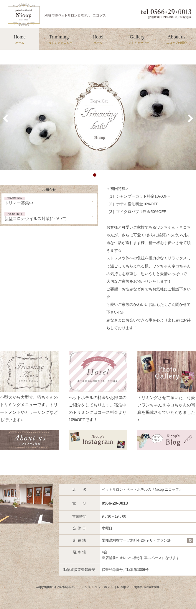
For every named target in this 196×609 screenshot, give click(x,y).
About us (176, 39)
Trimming (58, 39)
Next (187, 117)
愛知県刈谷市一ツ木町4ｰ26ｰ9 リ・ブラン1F (136, 540)
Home (19, 39)
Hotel (98, 39)
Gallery (137, 39)
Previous (9, 117)
